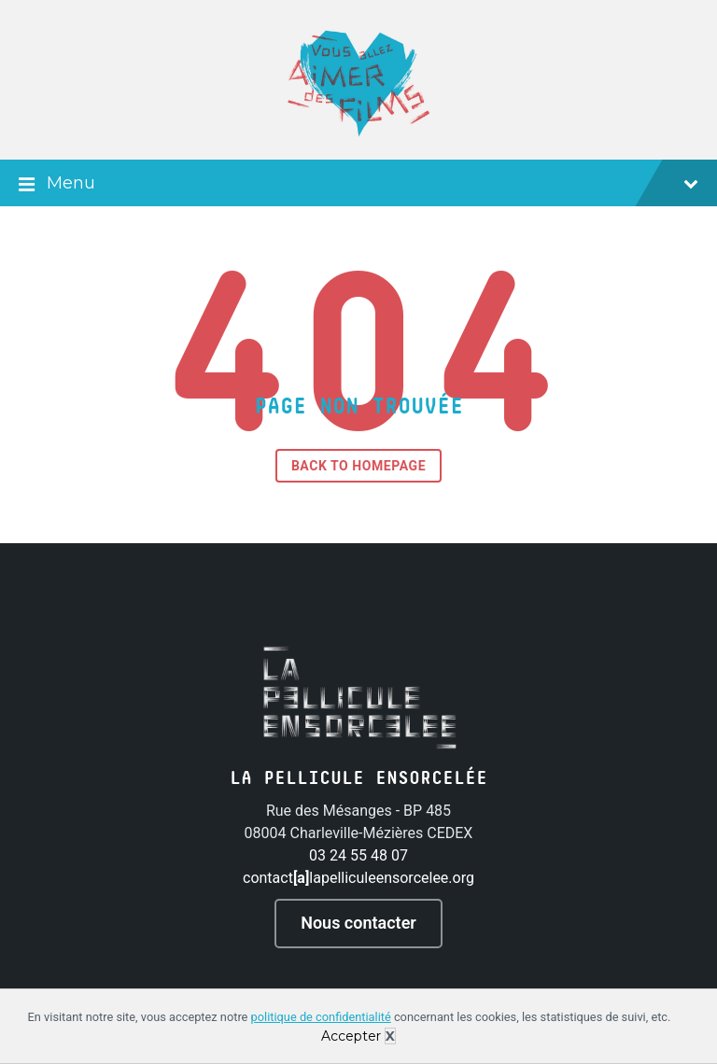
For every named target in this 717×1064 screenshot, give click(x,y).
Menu (358, 185)
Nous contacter (358, 922)
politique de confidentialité (321, 1017)
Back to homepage (358, 465)
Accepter (351, 1036)
